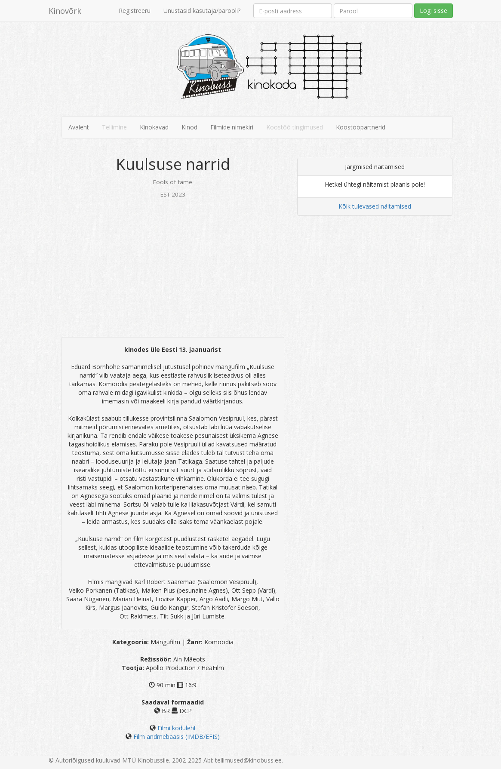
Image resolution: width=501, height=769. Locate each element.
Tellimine (114, 127)
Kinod (189, 127)
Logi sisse (433, 10)
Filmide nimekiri (231, 127)
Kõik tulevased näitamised (374, 206)
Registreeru (135, 10)
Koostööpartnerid (360, 127)
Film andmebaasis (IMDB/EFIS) (176, 736)
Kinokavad (154, 127)
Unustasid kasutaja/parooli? (201, 10)
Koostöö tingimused (294, 127)
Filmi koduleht (176, 728)
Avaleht (78, 127)
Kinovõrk (65, 11)
